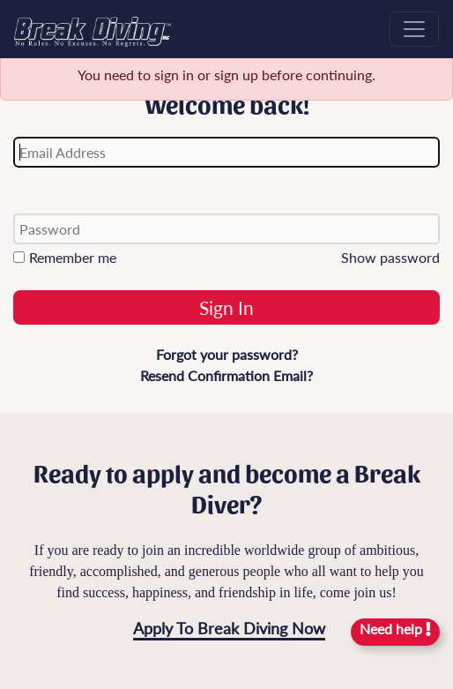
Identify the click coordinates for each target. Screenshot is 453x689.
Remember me (64, 257)
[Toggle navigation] (414, 29)
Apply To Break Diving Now (229, 628)
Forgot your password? (227, 354)
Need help (395, 628)
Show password (390, 257)
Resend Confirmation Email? (226, 375)
